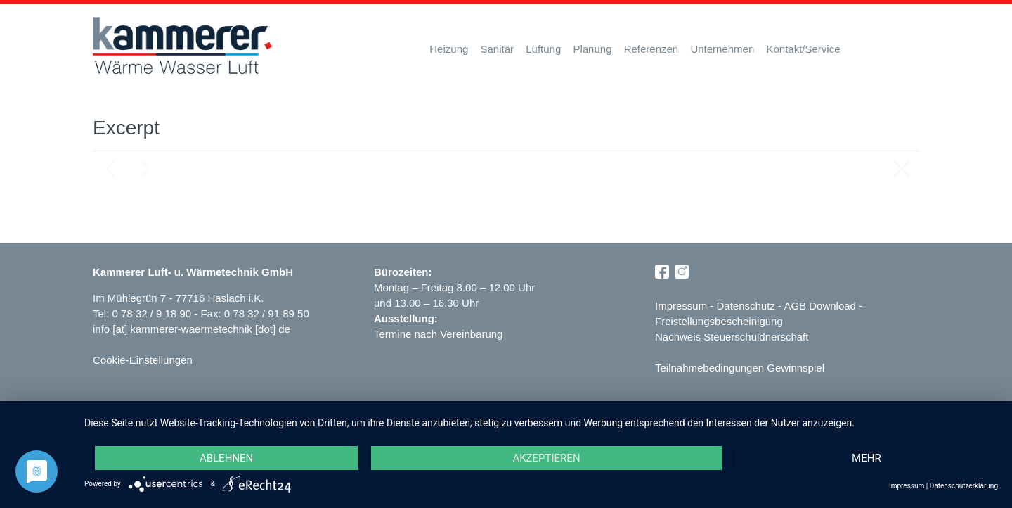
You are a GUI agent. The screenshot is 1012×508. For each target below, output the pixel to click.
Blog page (901, 168)
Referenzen (651, 49)
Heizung (448, 49)
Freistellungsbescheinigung (719, 321)
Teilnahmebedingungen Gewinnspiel (739, 368)
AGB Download (820, 306)
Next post (145, 168)
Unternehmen (722, 49)
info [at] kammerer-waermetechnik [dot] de (191, 329)
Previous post (110, 168)
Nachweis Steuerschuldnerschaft (731, 337)
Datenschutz (746, 306)
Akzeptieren (546, 458)
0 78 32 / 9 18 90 (153, 313)
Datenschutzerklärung (964, 486)
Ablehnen (226, 458)
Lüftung (543, 49)
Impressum (681, 306)
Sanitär (497, 49)
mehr (866, 458)
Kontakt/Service (803, 49)
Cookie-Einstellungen (143, 360)
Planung (592, 49)
